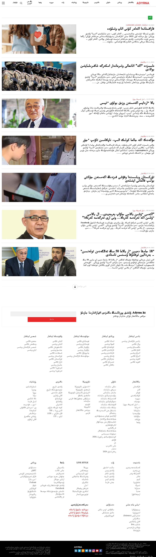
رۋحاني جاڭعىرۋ (30, 413)
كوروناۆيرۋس (109, 512)
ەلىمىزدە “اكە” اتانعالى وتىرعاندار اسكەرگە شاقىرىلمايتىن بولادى (120, 69)
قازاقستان (136, 383)
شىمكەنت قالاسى (56, 349)
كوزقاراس (32, 485)
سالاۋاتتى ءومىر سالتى (106, 506)
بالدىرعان (60, 464)
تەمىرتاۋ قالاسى (108, 358)
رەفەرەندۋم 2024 (109, 448)
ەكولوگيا (33, 494)
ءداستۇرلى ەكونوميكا (82, 383)
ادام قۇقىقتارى (111, 421)
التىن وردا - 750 (55, 407)
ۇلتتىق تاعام (109, 470)
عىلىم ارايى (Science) (131, 512)
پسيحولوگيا (136, 506)
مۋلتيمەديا (136, 410)
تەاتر (138, 473)
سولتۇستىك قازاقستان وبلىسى (78, 352)
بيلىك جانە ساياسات (108, 404)
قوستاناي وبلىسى (82, 341)
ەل (115, 439)
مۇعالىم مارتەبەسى (133, 524)
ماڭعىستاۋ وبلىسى (133, 343)
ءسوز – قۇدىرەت (29, 401)
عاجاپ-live (135, 521)
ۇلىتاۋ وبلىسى (109, 352)
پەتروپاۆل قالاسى (83, 349)
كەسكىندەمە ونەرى (133, 464)
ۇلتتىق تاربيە (109, 473)
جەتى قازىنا (109, 479)
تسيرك (137, 482)
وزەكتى (119, 3)
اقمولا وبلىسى (109, 341)
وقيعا (40, 3)
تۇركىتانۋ (58, 395)
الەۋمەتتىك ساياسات (108, 401)
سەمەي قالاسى (31, 338)
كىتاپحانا (32, 407)
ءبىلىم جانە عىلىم (133, 501)
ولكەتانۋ (59, 398)
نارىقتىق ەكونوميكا (83, 386)
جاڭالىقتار (131, 3)
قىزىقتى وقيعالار (82, 485)
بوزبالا (86, 464)
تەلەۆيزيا (136, 479)
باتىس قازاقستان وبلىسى (131, 338)
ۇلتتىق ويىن (109, 467)
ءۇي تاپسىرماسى (82, 470)
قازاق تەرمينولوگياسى (28, 473)
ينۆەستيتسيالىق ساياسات (107, 392)
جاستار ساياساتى (109, 389)
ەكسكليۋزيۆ (32, 488)
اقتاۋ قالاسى (135, 346)
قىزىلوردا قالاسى (56, 364)
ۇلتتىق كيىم (109, 476)
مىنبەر (114, 445)
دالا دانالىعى (31, 395)
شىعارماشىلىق (31, 383)
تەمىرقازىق (60, 470)
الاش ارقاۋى (32, 416)
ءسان (86, 482)
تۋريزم (87, 401)
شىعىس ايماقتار (30, 332)
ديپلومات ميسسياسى (108, 430)
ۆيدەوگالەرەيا (59, 479)
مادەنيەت (136, 459)
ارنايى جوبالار (59, 476)
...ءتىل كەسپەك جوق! (131, 401)
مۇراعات (137, 416)
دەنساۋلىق (32, 464)
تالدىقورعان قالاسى (55, 343)
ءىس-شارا (32, 476)
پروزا (34, 389)
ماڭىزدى (96, 3)
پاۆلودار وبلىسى (83, 346)
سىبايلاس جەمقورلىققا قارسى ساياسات (79, 396)
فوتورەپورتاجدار (82, 491)
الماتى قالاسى (57, 338)
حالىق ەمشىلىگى (108, 509)
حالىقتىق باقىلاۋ (84, 392)
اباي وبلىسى (31, 346)
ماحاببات (85, 476)
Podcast (32, 479)
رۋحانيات (74, 3)
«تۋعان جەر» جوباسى (55, 473)
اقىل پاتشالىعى (134, 518)
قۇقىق (114, 436)
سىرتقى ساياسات (109, 386)
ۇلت (63, 3)
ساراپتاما (137, 407)
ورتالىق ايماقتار (108, 332)
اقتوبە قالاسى (135, 358)
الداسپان (59, 401)
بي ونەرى (136, 467)
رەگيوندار (32, 491)
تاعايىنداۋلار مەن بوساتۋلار (106, 418)
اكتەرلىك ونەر (135, 470)
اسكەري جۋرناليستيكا (80, 488)
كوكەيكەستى (135, 392)
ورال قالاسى (136, 341)
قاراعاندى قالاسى (108, 346)
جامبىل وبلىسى (56, 361)
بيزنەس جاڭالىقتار (83, 406)
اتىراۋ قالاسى (135, 352)
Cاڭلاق (33, 467)
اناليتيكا (87, 404)
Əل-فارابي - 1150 (54, 410)
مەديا (138, 488)
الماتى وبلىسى (57, 341)
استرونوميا (136, 509)
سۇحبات (137, 398)
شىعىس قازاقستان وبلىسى (26, 343)
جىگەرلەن (136, 515)
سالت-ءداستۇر (108, 464)
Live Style (82, 459)
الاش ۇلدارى (57, 392)
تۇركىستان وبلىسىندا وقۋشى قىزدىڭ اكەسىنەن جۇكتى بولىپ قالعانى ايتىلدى (117, 180)
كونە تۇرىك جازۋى (55, 404)
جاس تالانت (59, 467)
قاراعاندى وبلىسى (107, 349)
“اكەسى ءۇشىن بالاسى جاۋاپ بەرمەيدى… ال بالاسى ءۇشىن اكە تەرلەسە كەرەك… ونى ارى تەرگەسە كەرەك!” (118, 219)
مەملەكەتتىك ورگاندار (108, 415)
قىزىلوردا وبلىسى (55, 367)
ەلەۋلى (108, 3)
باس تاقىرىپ (111, 442)
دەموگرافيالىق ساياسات (107, 398)
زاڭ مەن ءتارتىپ (29, 3)
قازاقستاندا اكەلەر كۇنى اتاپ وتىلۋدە (125, 30)
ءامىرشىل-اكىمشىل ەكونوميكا (79, 389)
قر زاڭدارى (112, 424)
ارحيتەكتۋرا (136, 491)
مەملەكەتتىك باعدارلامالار (107, 427)
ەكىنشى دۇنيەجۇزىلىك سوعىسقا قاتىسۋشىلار (52, 489)
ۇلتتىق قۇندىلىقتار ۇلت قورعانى (52, 482)
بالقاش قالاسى (108, 361)
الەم (138, 386)
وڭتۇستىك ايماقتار (55, 332)
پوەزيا (34, 386)
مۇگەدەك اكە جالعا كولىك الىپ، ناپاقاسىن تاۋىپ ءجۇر (120, 143)
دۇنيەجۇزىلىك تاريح (54, 386)
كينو (138, 476)
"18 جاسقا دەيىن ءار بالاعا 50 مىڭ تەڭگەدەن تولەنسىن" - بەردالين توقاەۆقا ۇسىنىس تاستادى (117, 256)
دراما (34, 392)
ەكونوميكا (85, 3)
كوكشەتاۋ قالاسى (108, 343)
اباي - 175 (57, 413)
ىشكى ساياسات (110, 383)
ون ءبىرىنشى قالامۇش (28, 404)
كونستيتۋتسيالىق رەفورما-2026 (104, 433)
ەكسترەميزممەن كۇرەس (27, 470)
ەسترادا (137, 485)
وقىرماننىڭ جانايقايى (80, 473)
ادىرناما (137, 404)
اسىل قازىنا (32, 398)
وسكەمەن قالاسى (30, 341)
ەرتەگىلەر (32, 410)
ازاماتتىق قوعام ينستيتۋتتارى (105, 412)
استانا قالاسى (109, 338)
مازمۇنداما (136, 527)
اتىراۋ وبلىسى (135, 349)
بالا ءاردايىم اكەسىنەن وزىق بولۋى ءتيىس (121, 104)
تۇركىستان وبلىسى (55, 352)
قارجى (88, 409)
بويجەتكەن (84, 467)
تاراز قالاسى (58, 358)
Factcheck (60, 485)
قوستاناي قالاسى (83, 338)
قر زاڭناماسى (59, 493)
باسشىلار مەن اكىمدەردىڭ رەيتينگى (106, 408)
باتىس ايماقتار (134, 332)
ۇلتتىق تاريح (57, 383)
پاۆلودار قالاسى (83, 343)
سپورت (51, 3)
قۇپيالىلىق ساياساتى (136, 553)
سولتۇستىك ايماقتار (81, 332)
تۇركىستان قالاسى (55, 355)
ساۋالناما (137, 413)
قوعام (138, 389)
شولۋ (34, 482)
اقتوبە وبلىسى (135, 355)
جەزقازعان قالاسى (107, 355)
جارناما (150, 553)
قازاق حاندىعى (56, 389)
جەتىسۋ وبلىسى (56, 346)
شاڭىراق (85, 479)
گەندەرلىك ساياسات (108, 395)
